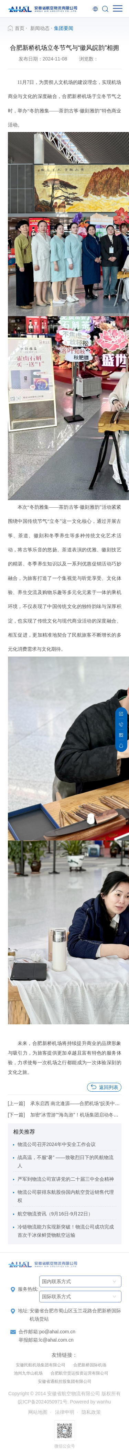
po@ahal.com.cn (57, 1331)
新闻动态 (40, 28)
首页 (19, 28)
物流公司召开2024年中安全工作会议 (57, 1144)
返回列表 (104, 1087)
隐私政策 (91, 1412)
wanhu (104, 1402)
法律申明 (64, 1412)
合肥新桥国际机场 (89, 1365)
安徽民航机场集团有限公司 (40, 1365)
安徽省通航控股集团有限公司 (65, 1381)
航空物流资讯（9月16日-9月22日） (55, 1213)
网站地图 (37, 1412)
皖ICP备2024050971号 (42, 1402)
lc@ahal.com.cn (56, 1340)
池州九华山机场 (28, 1373)
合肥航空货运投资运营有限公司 (79, 1373)
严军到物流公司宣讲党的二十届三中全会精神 (66, 1179)
